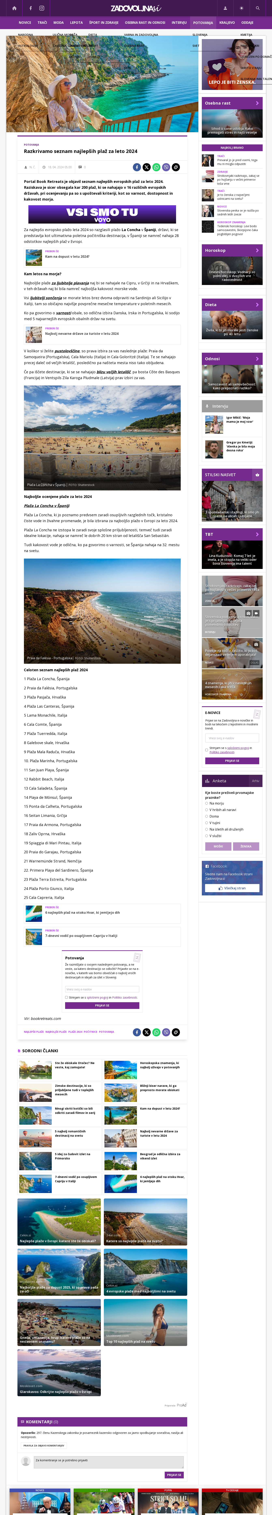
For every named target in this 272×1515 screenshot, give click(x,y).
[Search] (258, 8)
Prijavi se (102, 1005)
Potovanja (203, 23)
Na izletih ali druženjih (226, 829)
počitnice (90, 1032)
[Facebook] (31, 8)
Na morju (217, 803)
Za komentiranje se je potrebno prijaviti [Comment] (109, 1462)
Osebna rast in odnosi (145, 22)
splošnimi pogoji (97, 997)
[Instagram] (42, 8)
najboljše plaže (56, 1032)
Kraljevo (227, 22)
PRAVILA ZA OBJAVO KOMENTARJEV (44, 1445)
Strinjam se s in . (103, 997)
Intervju (179, 22)
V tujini (215, 823)
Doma (214, 816)
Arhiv (255, 781)
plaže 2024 (75, 1032)
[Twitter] (147, 167)
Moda (59, 22)
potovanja (106, 1032)
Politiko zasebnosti (124, 997)
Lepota (76, 22)
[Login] (225, 8)
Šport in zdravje (103, 22)
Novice (25, 22)
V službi (215, 836)
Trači (42, 22)
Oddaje (247, 22)
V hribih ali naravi (223, 810)
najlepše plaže (34, 1032)
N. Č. (32, 167)
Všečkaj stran (232, 888)
